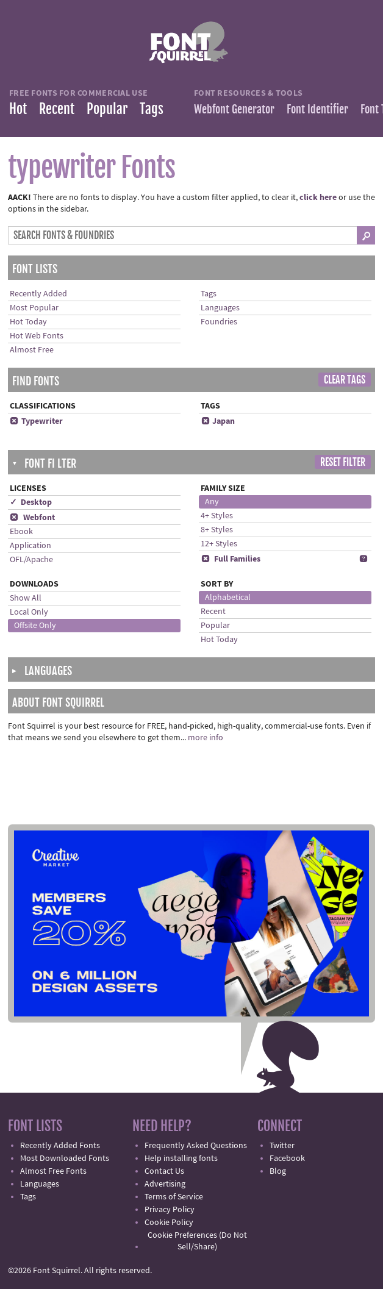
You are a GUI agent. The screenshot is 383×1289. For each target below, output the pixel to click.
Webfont (32, 518)
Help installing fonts (181, 1158)
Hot (18, 109)
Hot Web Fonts (36, 335)
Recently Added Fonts (60, 1145)
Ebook (21, 531)
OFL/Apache (31, 559)
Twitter (282, 1145)
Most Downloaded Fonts (64, 1158)
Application (30, 545)
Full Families (230, 559)
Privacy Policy (170, 1209)
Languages (220, 307)
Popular (107, 109)
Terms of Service (174, 1196)
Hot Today (28, 321)
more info (205, 737)
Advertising (165, 1184)
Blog (278, 1171)
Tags (151, 109)
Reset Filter (342, 462)
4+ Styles (217, 515)
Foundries (219, 321)
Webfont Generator (234, 109)
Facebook (287, 1158)
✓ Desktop (31, 502)
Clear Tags (344, 380)
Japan (218, 421)
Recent (56, 109)
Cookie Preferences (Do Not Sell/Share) (197, 1241)
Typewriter (36, 421)
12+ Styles (219, 543)
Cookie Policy (169, 1222)
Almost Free (32, 350)
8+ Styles (217, 529)
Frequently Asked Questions (196, 1145)
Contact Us (164, 1171)
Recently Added (38, 293)
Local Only (29, 612)
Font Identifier (317, 109)
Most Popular (34, 307)
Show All (25, 598)
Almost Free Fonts (53, 1171)
